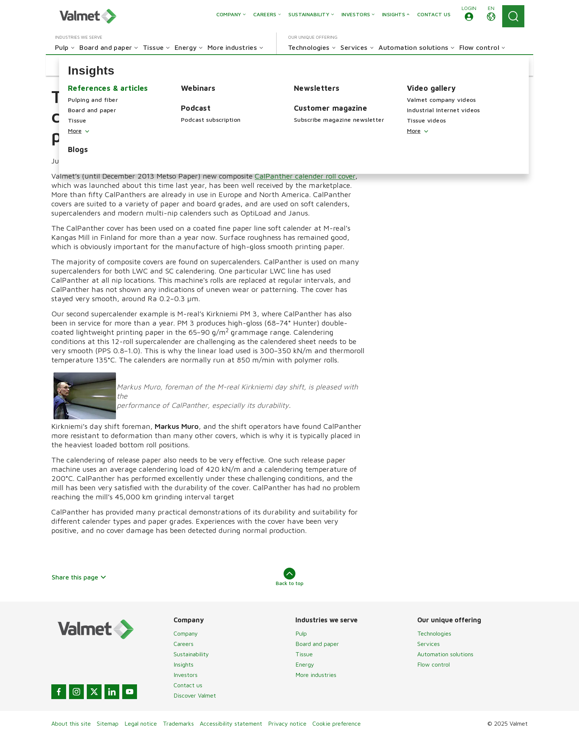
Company (186, 633)
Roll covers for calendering (431, 110)
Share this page (79, 577)
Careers (183, 643)
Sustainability (191, 654)
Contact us (188, 685)
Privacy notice (287, 723)
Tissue (304, 654)
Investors (186, 674)
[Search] (513, 16)
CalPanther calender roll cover (305, 176)
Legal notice (140, 723)
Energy (304, 664)
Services (428, 643)
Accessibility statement (231, 723)
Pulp (301, 633)
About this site (71, 723)
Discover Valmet (195, 695)
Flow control (433, 664)
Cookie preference (336, 723)
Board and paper (317, 643)
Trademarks (178, 723)
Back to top (290, 577)
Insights (183, 664)
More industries (315, 674)
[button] (469, 16)
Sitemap (108, 723)
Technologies (434, 633)
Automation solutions (445, 654)
